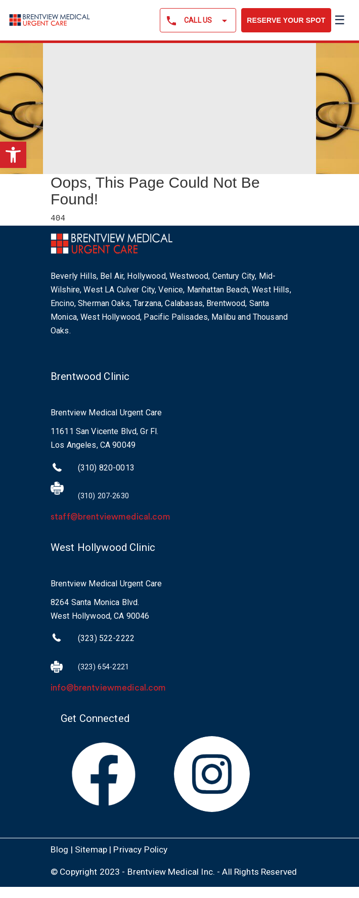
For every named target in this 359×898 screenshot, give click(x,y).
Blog (60, 849)
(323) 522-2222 (106, 639)
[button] (13, 155)
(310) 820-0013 (106, 468)
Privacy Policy (140, 849)
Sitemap (91, 849)
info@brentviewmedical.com (108, 688)
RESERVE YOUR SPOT (286, 20)
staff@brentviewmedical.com (110, 517)
